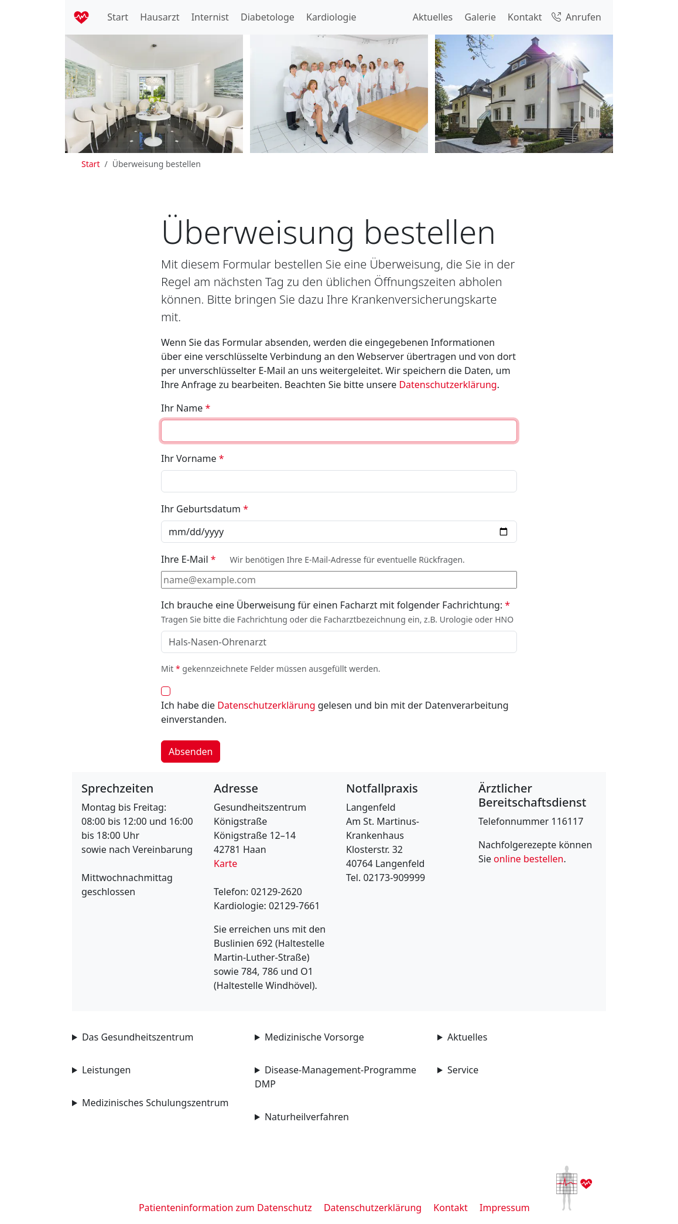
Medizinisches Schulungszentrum (155, 1102)
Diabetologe (266, 17)
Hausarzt (158, 17)
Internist (209, 17)
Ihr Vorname (192, 458)
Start (116, 17)
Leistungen (106, 1069)
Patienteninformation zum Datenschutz (225, 1207)
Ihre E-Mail (313, 559)
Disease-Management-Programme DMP (335, 1076)
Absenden (191, 751)
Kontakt (523, 17)
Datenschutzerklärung (447, 384)
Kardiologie (330, 17)
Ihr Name (185, 408)
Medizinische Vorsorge (314, 1037)
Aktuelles (431, 17)
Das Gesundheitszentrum (138, 1037)
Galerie (479, 17)
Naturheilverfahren (307, 1116)
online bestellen (528, 858)
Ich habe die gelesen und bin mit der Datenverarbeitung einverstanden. (335, 712)
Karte (225, 863)
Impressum (505, 1207)
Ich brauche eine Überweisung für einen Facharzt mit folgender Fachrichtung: (337, 612)
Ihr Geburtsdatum (204, 508)
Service (462, 1069)
